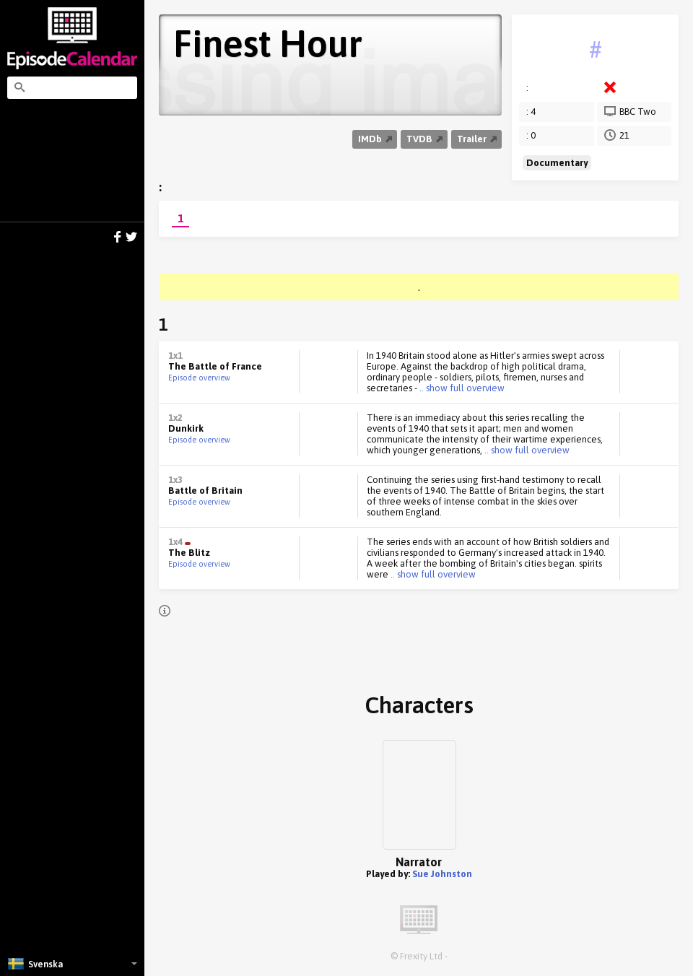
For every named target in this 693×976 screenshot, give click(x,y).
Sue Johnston (442, 873)
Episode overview (199, 377)
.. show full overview (461, 388)
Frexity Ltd (421, 956)
